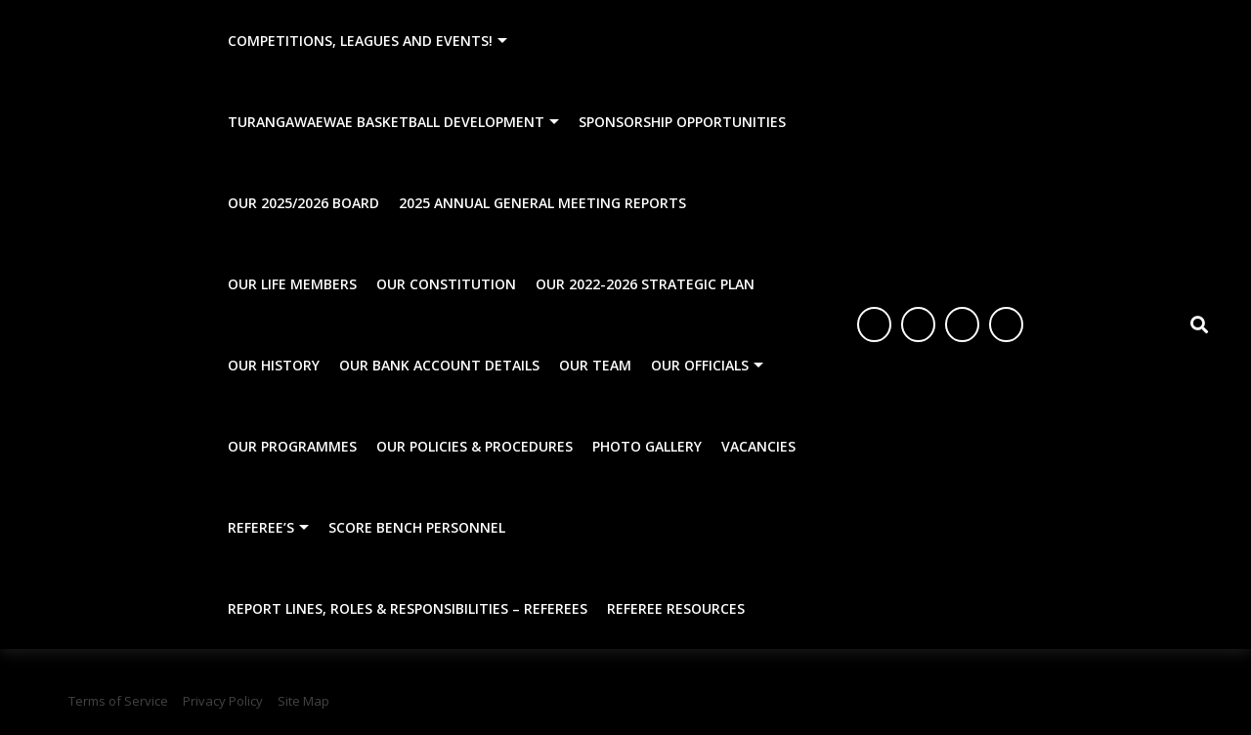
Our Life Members (292, 284)
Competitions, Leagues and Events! (360, 40)
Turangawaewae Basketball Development (386, 121)
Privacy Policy (223, 701)
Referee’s (261, 527)
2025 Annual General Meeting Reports (542, 203)
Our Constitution (446, 284)
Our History (274, 365)
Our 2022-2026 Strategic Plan (645, 284)
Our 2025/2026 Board (303, 203)
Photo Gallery (647, 446)
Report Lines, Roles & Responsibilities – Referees (407, 608)
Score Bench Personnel (416, 527)
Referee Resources (676, 608)
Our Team (595, 365)
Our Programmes (292, 446)
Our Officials (700, 365)
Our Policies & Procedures (474, 446)
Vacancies (758, 446)
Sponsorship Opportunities (682, 121)
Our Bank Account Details (439, 365)
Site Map (303, 701)
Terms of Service (118, 701)
